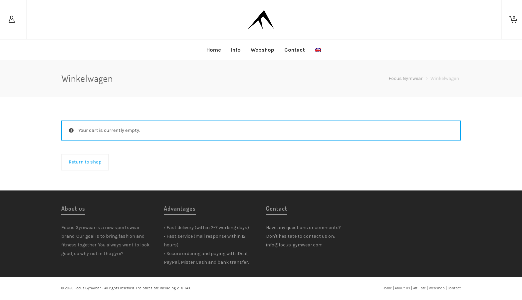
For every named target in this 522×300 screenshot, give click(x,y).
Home (387, 288)
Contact (454, 288)
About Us (402, 288)
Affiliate (419, 288)
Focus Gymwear (406, 78)
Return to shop (85, 162)
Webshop (437, 288)
